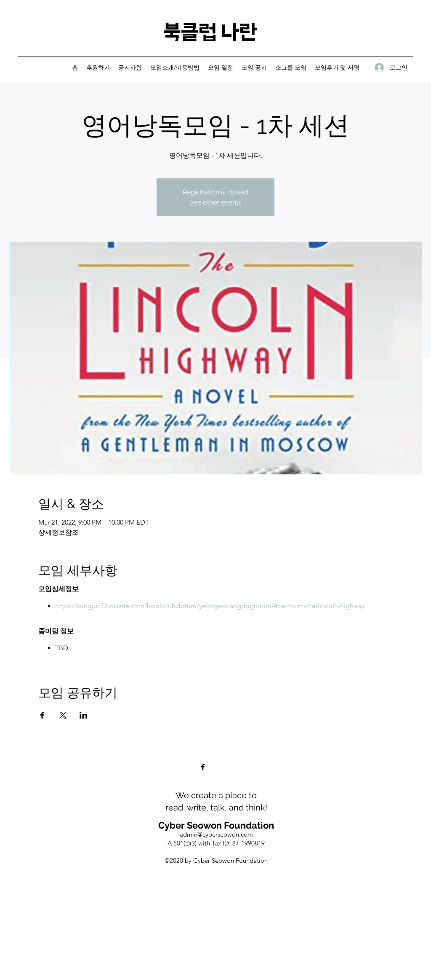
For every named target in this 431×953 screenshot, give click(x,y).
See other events (215, 202)
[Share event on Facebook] (42, 715)
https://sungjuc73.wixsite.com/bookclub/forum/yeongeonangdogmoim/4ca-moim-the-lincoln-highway (209, 606)
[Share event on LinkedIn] (84, 715)
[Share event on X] (63, 715)
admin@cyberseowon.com (216, 834)
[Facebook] (203, 767)
